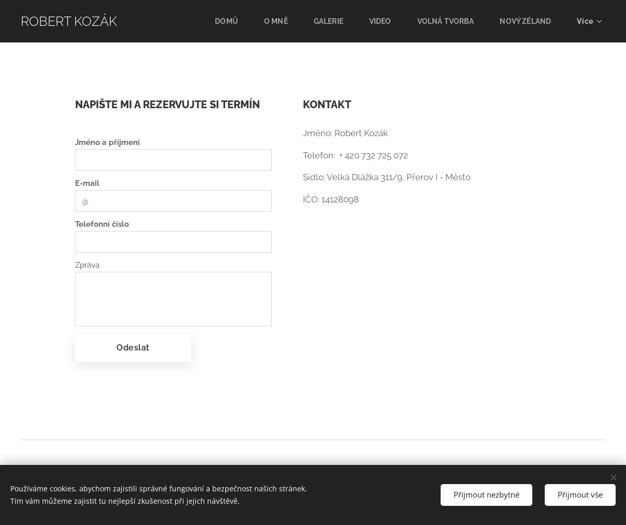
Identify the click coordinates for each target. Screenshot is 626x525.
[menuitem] (220, 21)
